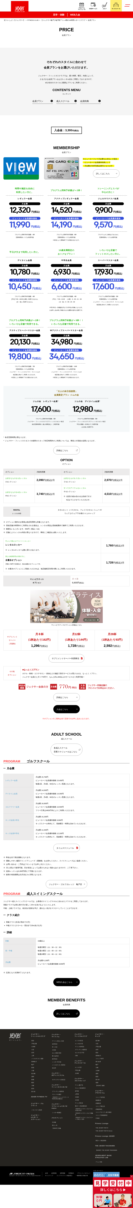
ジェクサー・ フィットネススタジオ (60, 1086)
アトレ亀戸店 (79, 1085)
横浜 (32, 1082)
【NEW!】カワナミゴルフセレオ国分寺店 (84, 1109)
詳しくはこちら (106, 174)
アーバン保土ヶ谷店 (58, 1041)
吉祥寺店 (54, 1044)
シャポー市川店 (56, 1062)
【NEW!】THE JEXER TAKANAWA (106, 1150)
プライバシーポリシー (84, 1173)
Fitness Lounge (101, 1123)
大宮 (32, 1049)
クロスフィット (57, 1118)
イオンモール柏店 (36, 1110)
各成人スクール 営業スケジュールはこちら (67, 749)
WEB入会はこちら (66, 982)
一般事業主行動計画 (82, 1175)
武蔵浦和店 (99, 1109)
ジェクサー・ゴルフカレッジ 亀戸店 (67, 884)
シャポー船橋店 (56, 1112)
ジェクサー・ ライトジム (56, 1035)
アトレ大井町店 (79, 1046)
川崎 (32, 1085)
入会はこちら (66, 709)
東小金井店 (55, 1056)
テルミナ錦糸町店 (80, 1088)
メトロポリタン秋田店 (58, 1065)
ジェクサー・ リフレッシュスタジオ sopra (60, 1106)
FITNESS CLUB (32, 20)
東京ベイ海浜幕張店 (81, 1106)
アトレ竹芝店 (79, 1103)
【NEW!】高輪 (56, 1128)
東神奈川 (34, 1061)
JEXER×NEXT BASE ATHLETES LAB (103, 1156)
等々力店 (54, 1047)
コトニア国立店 (100, 1106)
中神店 (98, 1118)
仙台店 (54, 1068)
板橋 (32, 1079)
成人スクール (62, 101)
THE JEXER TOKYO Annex (104, 1131)
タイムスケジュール (66, 848)
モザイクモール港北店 (58, 1079)
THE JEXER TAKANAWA (105, 1146)
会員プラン (37, 101)
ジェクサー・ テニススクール (80, 1062)
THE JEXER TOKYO (102, 1128)
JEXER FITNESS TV (39, 1097)
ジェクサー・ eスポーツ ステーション (36, 1117)
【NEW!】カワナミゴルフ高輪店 (84, 1113)
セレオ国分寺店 (56, 1053)
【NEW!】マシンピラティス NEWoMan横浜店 (60, 1097)
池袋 (97, 1082)
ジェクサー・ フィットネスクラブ (38, 1035)
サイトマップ (49, 1175)
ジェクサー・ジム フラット (37, 1104)
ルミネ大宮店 (79, 1040)
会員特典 (84, 101)
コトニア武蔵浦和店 (102, 1115)
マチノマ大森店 (56, 1094)
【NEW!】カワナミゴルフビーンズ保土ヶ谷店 (84, 1118)
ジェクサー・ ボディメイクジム (58, 1074)
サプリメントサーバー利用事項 (67, 658)
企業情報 (54, 1173)
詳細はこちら (66, 450)
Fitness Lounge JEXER (105, 1136)
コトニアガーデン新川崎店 (104, 1112)
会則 (46, 1173)
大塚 (32, 1070)
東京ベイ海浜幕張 (101, 1140)
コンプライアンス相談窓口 (64, 1175)
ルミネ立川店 (79, 1043)
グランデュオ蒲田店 (58, 1091)
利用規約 (71, 1173)
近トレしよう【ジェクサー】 (14, 20)
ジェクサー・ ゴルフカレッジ (80, 1079)
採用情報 (62, 1173)
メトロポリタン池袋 (37, 1058)
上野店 (77, 1094)
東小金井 (98, 1061)
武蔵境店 (98, 1103)
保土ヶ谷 (54, 1125)
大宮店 (54, 1050)
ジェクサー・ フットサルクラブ (81, 1035)
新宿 (32, 1067)
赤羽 (32, 1052)
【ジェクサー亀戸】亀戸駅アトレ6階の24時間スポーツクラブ (63, 20)
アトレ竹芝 (99, 1162)
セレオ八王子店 (79, 1052)
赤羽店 (77, 1091)
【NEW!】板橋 (100, 1085)
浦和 (32, 1076)
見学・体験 (58, 14)
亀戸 (32, 1064)
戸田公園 (34, 1043)
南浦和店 (98, 1100)
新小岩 (33, 1091)
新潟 (32, 1088)
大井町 (33, 1046)
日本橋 (54, 1122)
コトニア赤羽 (100, 1058)
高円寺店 (54, 1059)
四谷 (32, 1040)
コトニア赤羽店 (100, 1097)
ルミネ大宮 (78, 1067)
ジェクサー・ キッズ (100, 1035)
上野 (32, 1055)
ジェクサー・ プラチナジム (100, 1092)
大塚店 (77, 1097)
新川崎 (33, 1073)
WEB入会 (75, 14)
